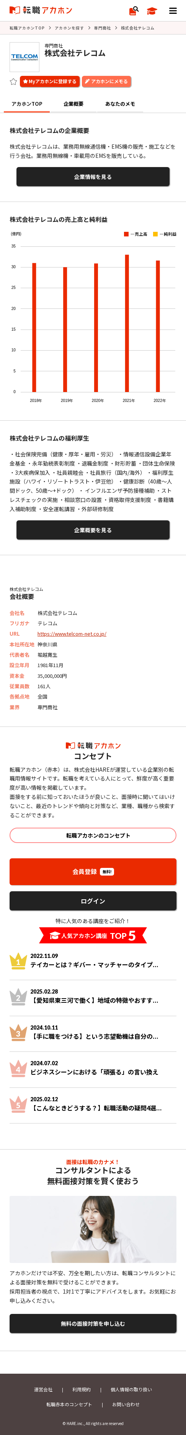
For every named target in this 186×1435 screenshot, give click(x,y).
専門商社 (102, 28)
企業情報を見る (93, 176)
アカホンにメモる (109, 81)
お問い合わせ (126, 1404)
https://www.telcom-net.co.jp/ (72, 633)
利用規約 (81, 1389)
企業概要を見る (93, 530)
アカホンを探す (69, 28)
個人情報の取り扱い (131, 1389)
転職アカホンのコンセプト (98, 835)
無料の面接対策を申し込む (93, 1323)
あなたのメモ (120, 103)
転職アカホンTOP (27, 28)
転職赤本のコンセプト (69, 1404)
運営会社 (43, 1389)
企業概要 (73, 103)
